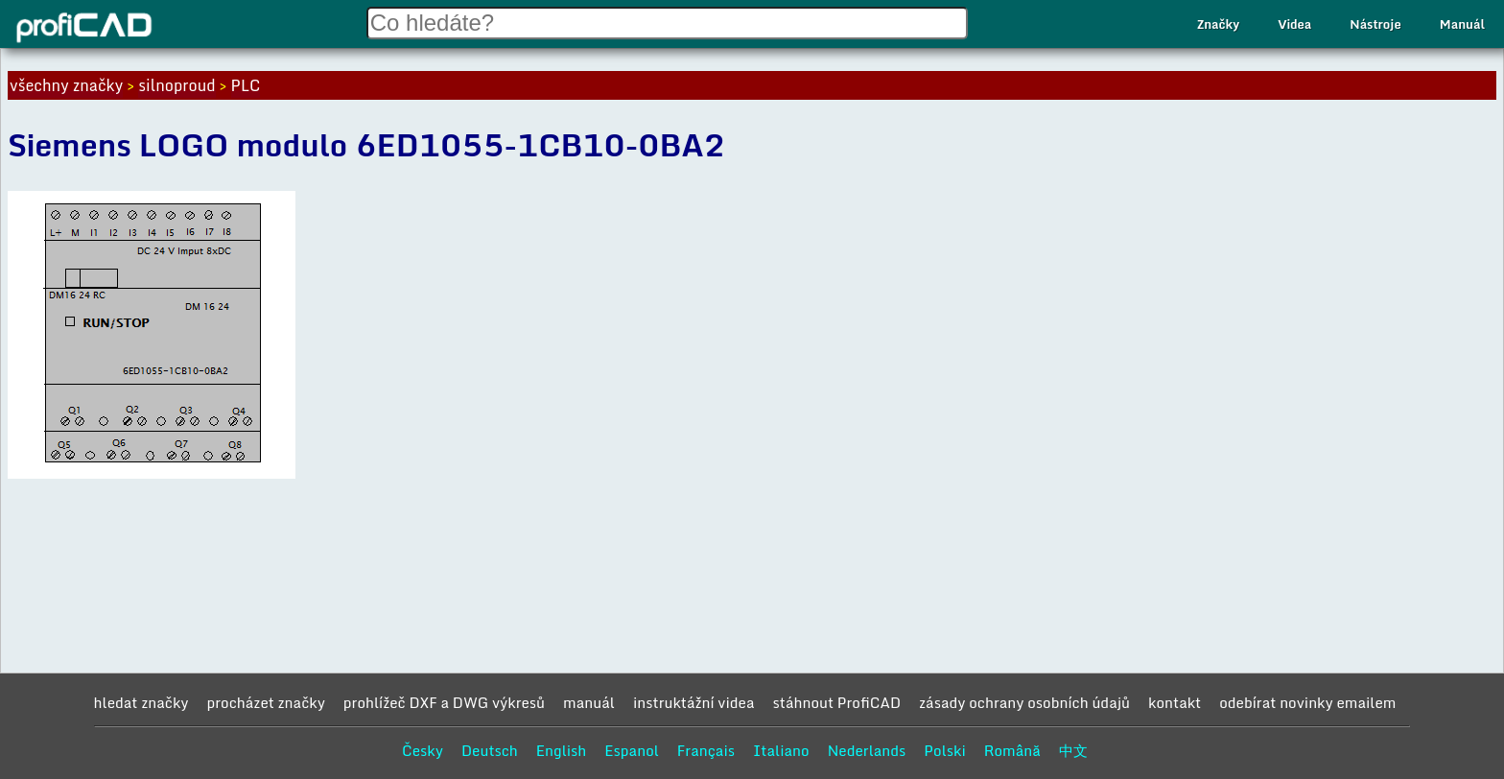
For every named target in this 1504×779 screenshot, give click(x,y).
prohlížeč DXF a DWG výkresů (444, 702)
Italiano (781, 750)
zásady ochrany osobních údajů (1024, 702)
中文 (1073, 750)
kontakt (1174, 702)
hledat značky (141, 702)
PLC (246, 85)
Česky (422, 750)
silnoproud (176, 85)
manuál (589, 702)
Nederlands (867, 750)
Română (1012, 750)
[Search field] (667, 23)
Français (706, 750)
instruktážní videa (694, 702)
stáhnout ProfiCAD (837, 702)
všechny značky (66, 85)
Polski (944, 750)
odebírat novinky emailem (1307, 702)
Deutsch (489, 750)
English (561, 750)
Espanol (631, 750)
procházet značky (265, 702)
